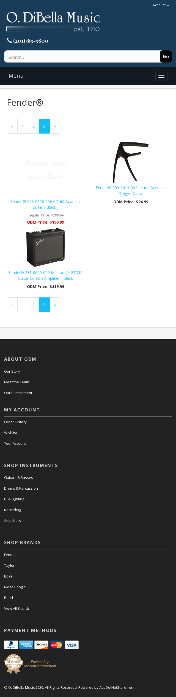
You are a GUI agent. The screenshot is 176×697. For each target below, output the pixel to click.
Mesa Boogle (15, 586)
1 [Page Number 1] (25, 126)
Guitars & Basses (18, 477)
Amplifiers (12, 520)
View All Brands (17, 608)
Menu (16, 75)
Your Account (15, 443)
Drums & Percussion (21, 488)
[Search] (63, 57)
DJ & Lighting (14, 499)
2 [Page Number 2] (35, 126)
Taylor (9, 565)
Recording (12, 509)
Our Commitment (18, 392)
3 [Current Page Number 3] (46, 128)
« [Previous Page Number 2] (14, 128)
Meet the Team (16, 381)
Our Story (12, 371)
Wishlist (10, 432)
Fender (10, 554)
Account (161, 5)
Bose (8, 576)
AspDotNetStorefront (116, 687)
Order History (15, 421)
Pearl (8, 597)
